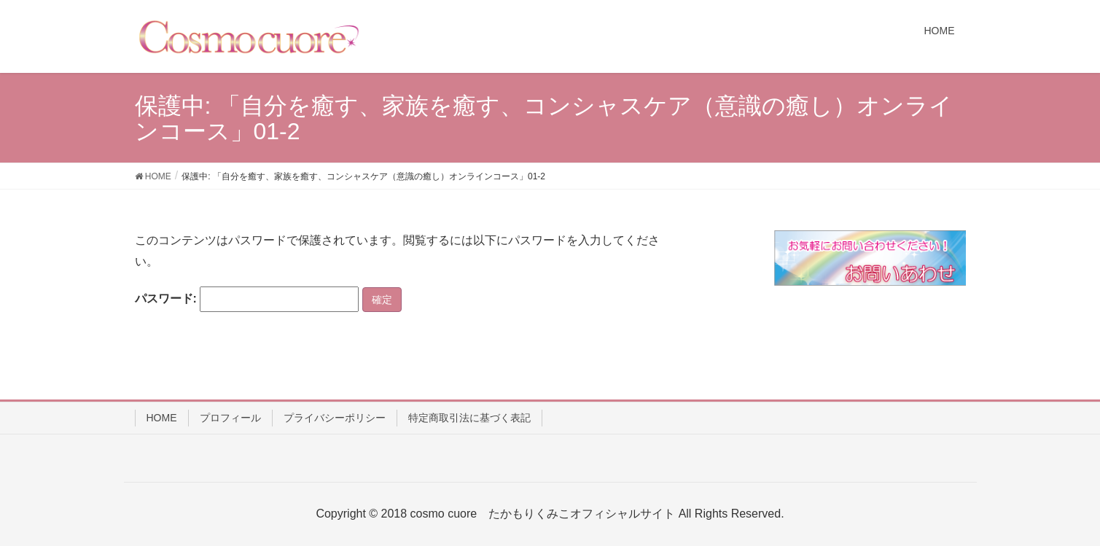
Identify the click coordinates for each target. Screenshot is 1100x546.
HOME (162, 418)
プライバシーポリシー (335, 418)
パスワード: (247, 299)
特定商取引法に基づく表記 (469, 418)
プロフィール (230, 418)
